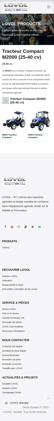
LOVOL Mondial (19, 403)
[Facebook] (5, 226)
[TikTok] (25, 226)
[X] (32, 226)
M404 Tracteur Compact (35, 136)
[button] (48, 398)
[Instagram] (18, 226)
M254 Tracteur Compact (9, 136)
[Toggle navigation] (49, 7)
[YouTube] (12, 226)
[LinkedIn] (39, 226)
